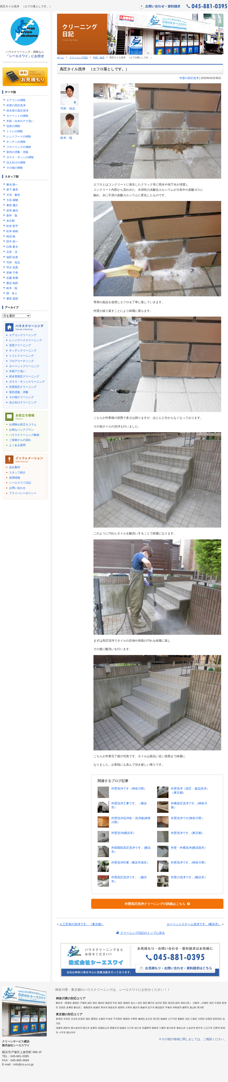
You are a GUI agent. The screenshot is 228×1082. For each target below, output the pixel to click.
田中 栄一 (12, 241)
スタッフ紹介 (17, 472)
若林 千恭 (12, 272)
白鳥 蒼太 (12, 246)
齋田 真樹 (12, 298)
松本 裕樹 (12, 231)
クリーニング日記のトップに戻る (140, 933)
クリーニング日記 (79, 57)
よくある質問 (17, 445)
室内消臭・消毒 (18, 392)
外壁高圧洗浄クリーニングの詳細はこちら (157, 904)
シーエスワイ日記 (20, 482)
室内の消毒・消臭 (17, 152)
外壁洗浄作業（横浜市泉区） (130, 862)
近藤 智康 (12, 277)
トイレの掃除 (14, 131)
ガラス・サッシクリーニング (27, 381)
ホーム (60, 57)
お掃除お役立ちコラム (22, 424)
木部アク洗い (17, 371)
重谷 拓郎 (12, 283)
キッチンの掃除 (16, 141)
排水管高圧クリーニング (24, 376)
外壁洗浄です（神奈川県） (129, 788)
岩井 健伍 (12, 210)
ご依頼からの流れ (20, 440)
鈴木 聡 (66, 138)
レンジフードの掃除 (18, 136)
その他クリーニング (21, 397)
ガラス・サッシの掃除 (20, 157)
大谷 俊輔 (12, 200)
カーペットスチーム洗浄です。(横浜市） (194, 924)
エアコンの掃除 (16, 100)
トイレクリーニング (21, 355)
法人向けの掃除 (16, 162)
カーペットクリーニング (24, 366)
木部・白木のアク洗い (20, 121)
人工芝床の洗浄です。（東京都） (82, 924)
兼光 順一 (12, 184)
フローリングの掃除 (18, 147)
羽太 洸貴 (12, 267)
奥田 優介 (12, 205)
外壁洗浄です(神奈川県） (187, 818)
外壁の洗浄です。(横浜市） (189, 877)
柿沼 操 (10, 236)
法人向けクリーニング (22, 402)
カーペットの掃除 (17, 115)
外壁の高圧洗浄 (189, 78)
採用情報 (14, 477)
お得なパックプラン (21, 429)
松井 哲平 (12, 226)
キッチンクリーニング (22, 350)
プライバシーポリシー (22, 493)
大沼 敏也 (13, 194)
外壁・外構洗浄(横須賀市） (189, 847)
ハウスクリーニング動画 (24, 435)
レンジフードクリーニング (25, 340)
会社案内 (14, 467)
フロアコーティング (21, 361)
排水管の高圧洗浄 (17, 110)
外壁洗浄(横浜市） (123, 833)
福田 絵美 (12, 257)
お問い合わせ (17, 488)
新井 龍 (11, 215)
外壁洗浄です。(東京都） (187, 833)
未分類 (10, 220)
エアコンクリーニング (22, 335)
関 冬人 (11, 293)
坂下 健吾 (12, 189)
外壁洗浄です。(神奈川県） (189, 862)
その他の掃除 (14, 167)
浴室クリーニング (20, 345)
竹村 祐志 (98, 57)
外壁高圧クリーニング (22, 387)
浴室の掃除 (13, 126)
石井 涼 (11, 252)
